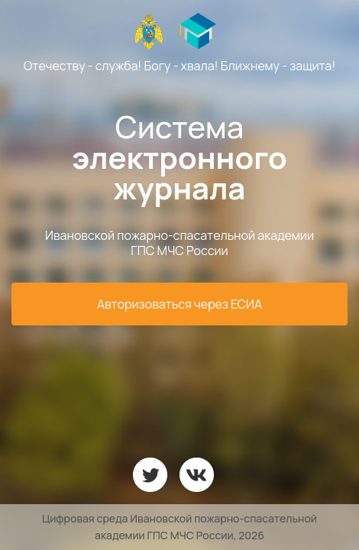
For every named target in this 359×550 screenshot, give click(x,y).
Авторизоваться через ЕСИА (179, 304)
